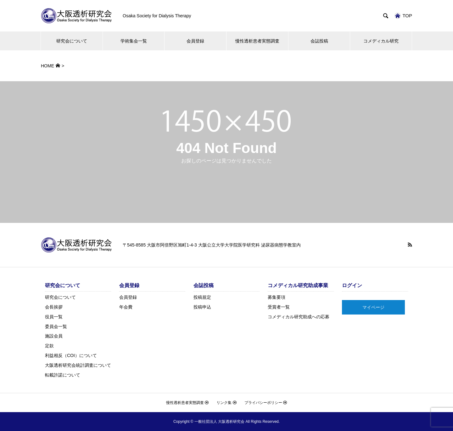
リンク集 (226, 402)
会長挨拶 (54, 306)
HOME (47, 65)
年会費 (125, 306)
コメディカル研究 (381, 40)
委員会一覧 (56, 326)
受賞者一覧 (279, 306)
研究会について (71, 40)
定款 (49, 345)
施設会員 (54, 335)
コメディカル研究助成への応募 (298, 316)
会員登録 (195, 40)
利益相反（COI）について (71, 355)
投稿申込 (202, 306)
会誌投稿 (319, 40)
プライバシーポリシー (265, 402)
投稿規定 (202, 297)
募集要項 (276, 297)
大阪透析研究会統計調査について (78, 365)
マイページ (373, 307)
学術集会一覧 (133, 40)
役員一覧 (54, 316)
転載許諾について (62, 374)
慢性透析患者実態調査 (257, 40)
